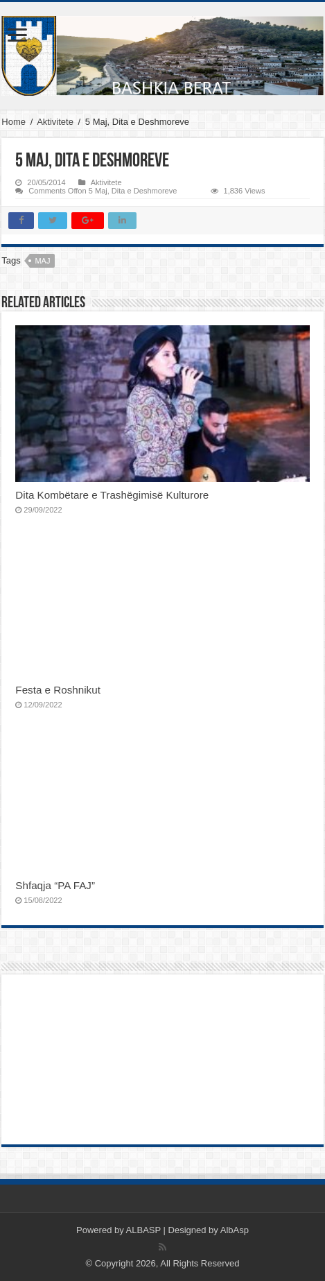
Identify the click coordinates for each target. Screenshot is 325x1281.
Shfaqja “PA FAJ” (62, 885)
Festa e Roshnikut (57, 690)
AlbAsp (234, 1230)
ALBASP (143, 1230)
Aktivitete (55, 122)
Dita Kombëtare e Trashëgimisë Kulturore (112, 495)
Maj (42, 261)
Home (13, 122)
